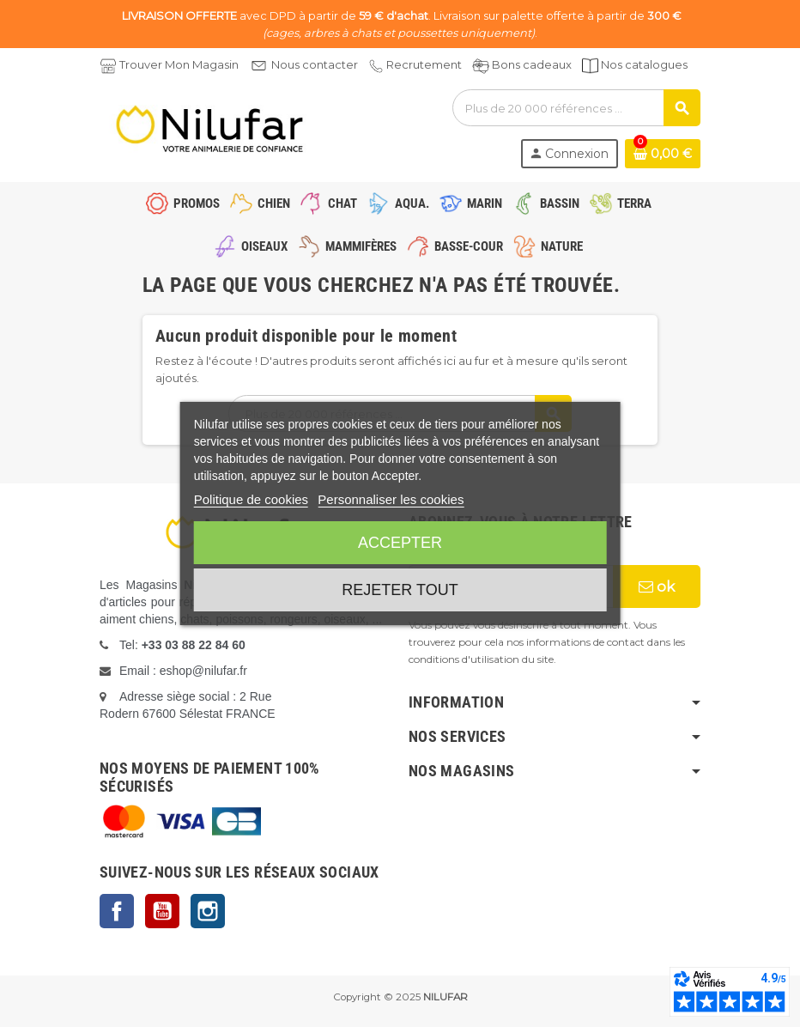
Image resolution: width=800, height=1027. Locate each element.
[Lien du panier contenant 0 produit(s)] (662, 153)
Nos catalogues (644, 64)
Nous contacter (314, 64)
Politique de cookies (251, 499)
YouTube (162, 911)
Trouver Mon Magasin (179, 64)
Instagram (208, 911)
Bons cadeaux (532, 64)
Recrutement (424, 64)
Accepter (400, 542)
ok (657, 586)
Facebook (117, 911)
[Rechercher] (576, 107)
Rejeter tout (400, 590)
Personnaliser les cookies (391, 499)
